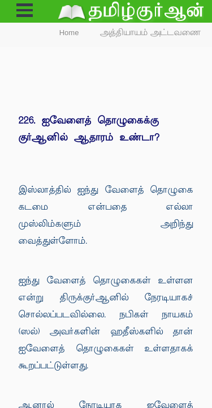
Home (69, 32)
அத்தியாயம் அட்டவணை (150, 32)
